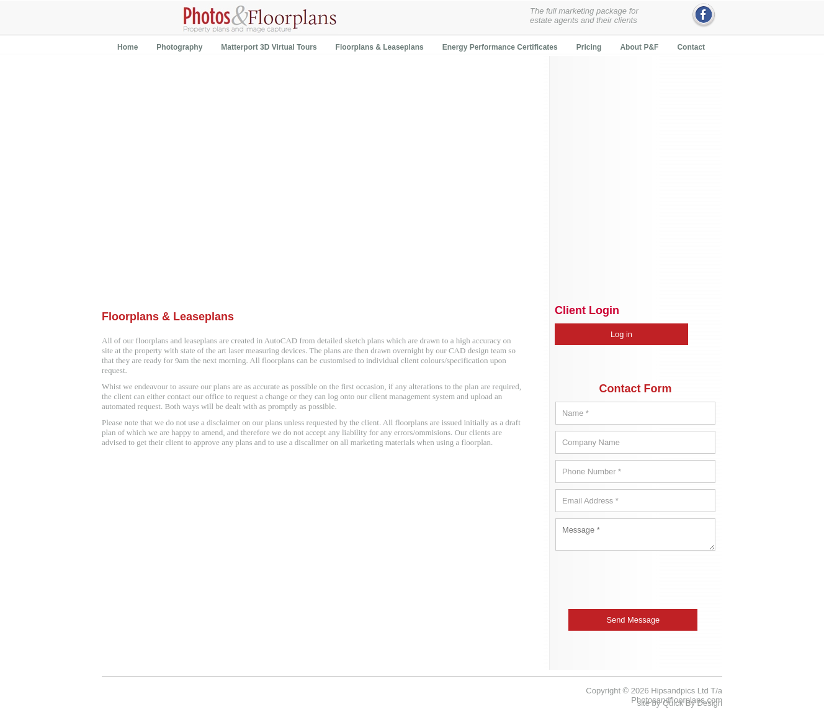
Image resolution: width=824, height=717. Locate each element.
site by (679, 703)
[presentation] (636, 583)
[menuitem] (127, 46)
